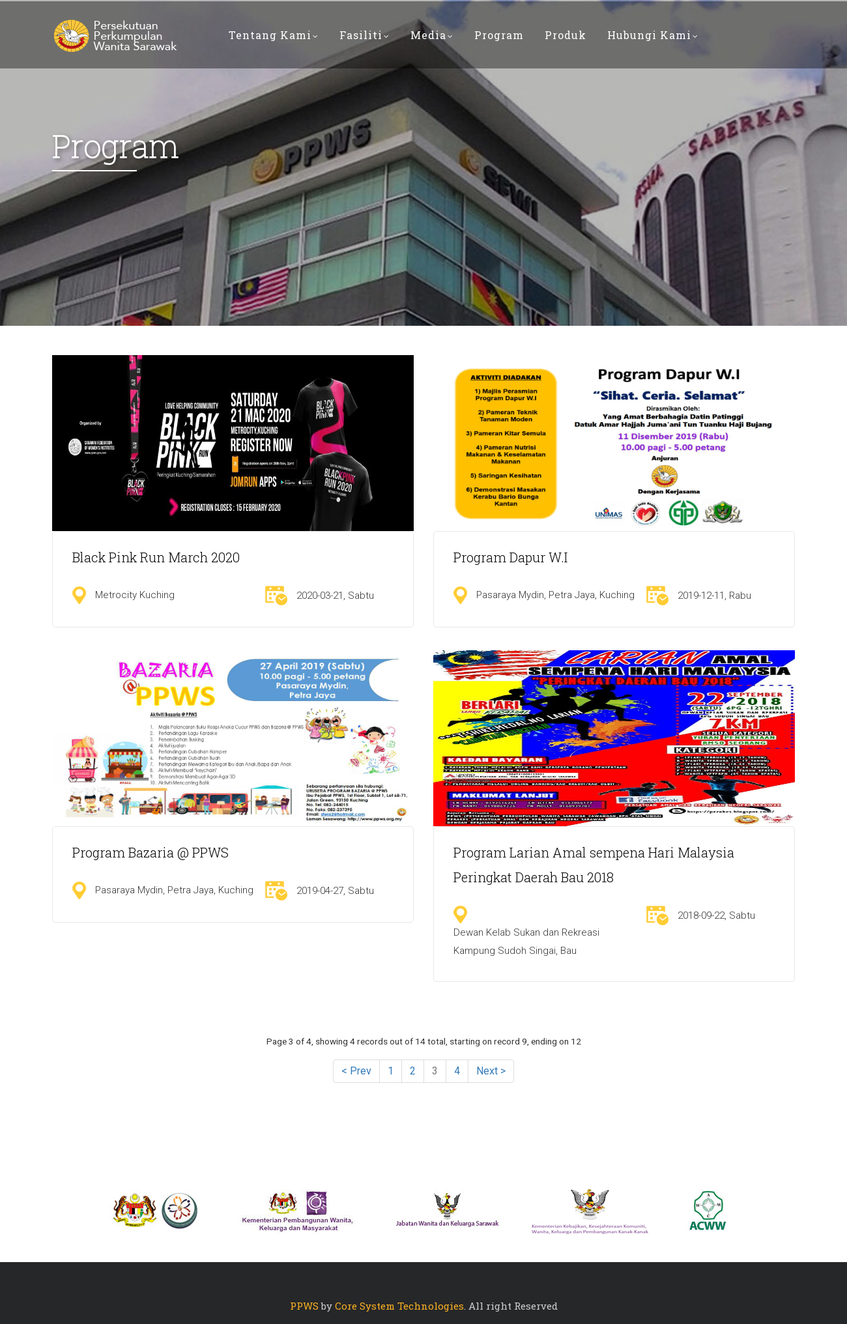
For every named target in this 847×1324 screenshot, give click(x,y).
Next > (491, 1071)
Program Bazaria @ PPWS (150, 852)
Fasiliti (364, 35)
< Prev (356, 1071)
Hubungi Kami (652, 35)
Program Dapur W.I (510, 557)
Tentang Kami (274, 35)
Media (431, 35)
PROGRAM (499, 35)
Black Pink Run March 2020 (156, 557)
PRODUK (565, 35)
